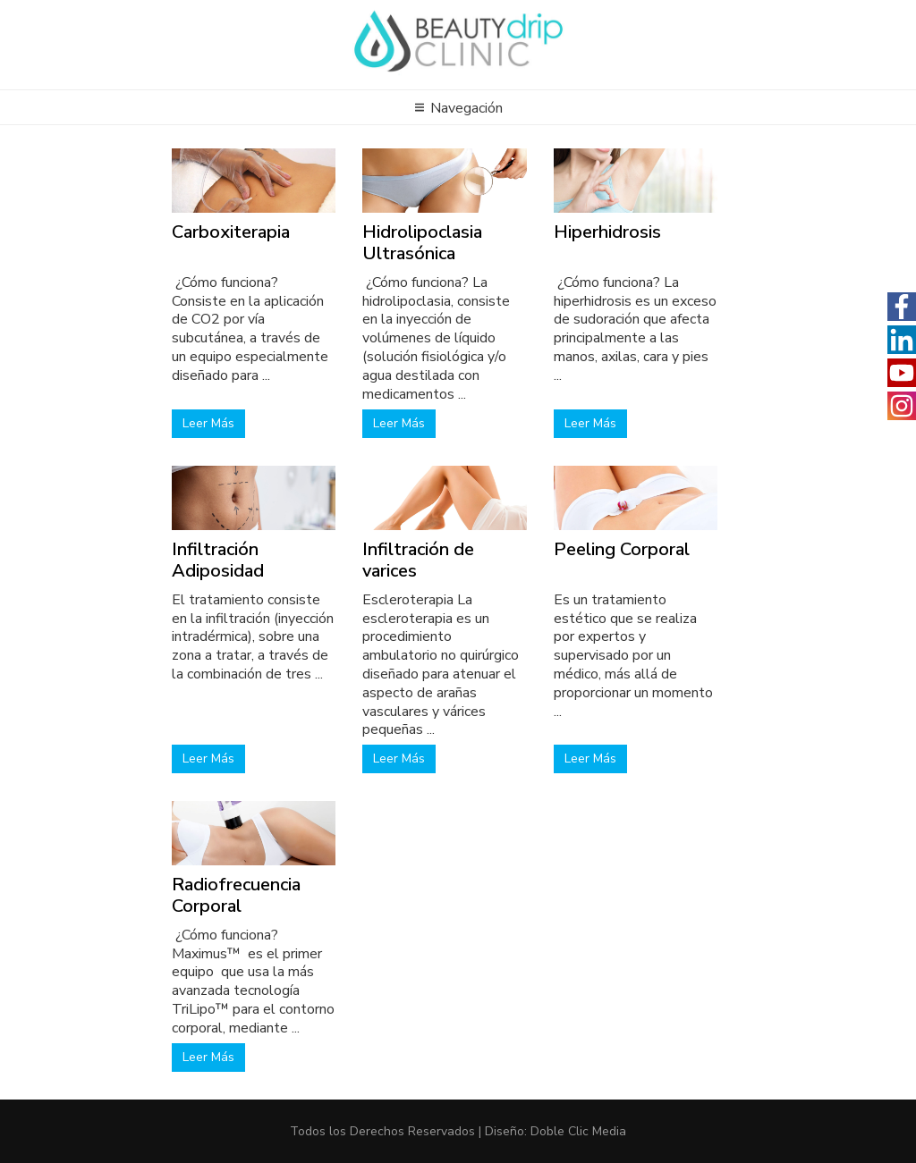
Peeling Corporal (622, 549)
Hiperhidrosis (607, 232)
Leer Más (208, 423)
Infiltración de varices (418, 560)
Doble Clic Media (578, 1131)
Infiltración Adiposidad (218, 560)
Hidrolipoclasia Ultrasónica (422, 242)
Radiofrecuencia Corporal (236, 895)
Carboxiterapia (231, 232)
